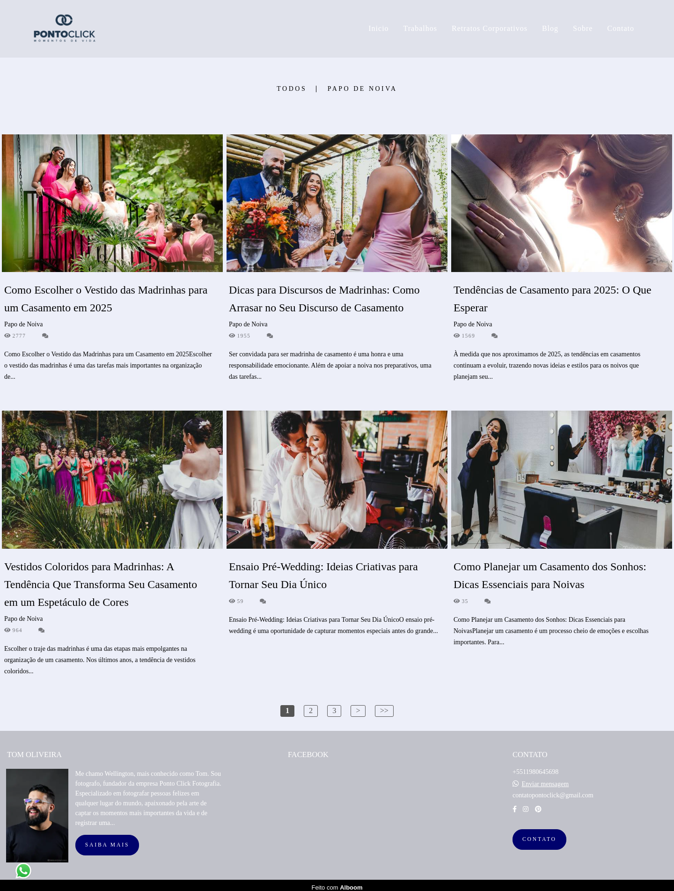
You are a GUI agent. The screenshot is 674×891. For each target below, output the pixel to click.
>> (384, 710)
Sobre (583, 28)
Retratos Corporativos (489, 28)
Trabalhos (420, 28)
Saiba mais (107, 841)
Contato (620, 28)
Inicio (378, 28)
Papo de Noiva (362, 89)
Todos (292, 89)
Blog (550, 28)
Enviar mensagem (545, 780)
